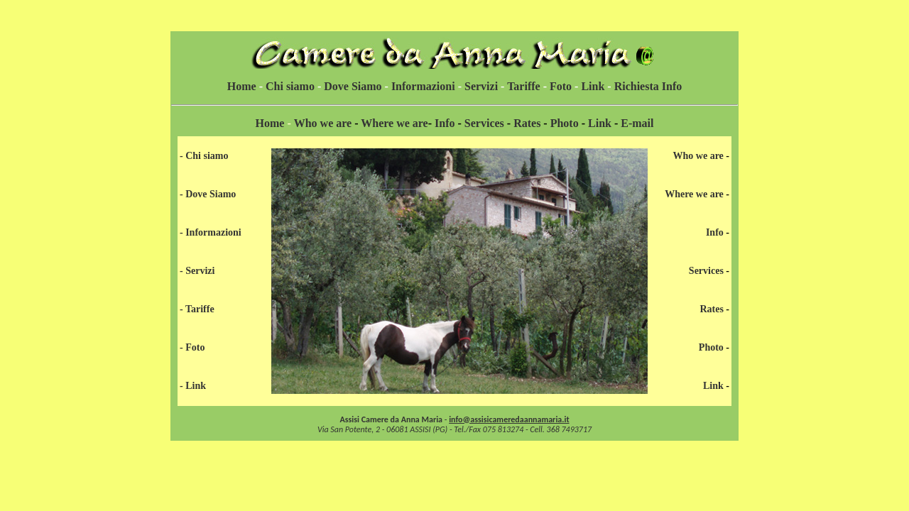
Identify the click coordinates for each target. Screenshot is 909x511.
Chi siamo (289, 86)
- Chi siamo (204, 155)
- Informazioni (210, 232)
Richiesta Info (648, 86)
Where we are (394, 123)
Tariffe (523, 86)
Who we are (323, 123)
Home (241, 86)
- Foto (192, 347)
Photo (564, 123)
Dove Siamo (352, 86)
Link (592, 86)
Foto (561, 86)
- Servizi (197, 270)
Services (484, 123)
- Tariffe (197, 309)
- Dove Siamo (208, 194)
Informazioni (423, 86)
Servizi (481, 86)
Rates (526, 123)
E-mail (637, 123)
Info (444, 123)
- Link (193, 385)
